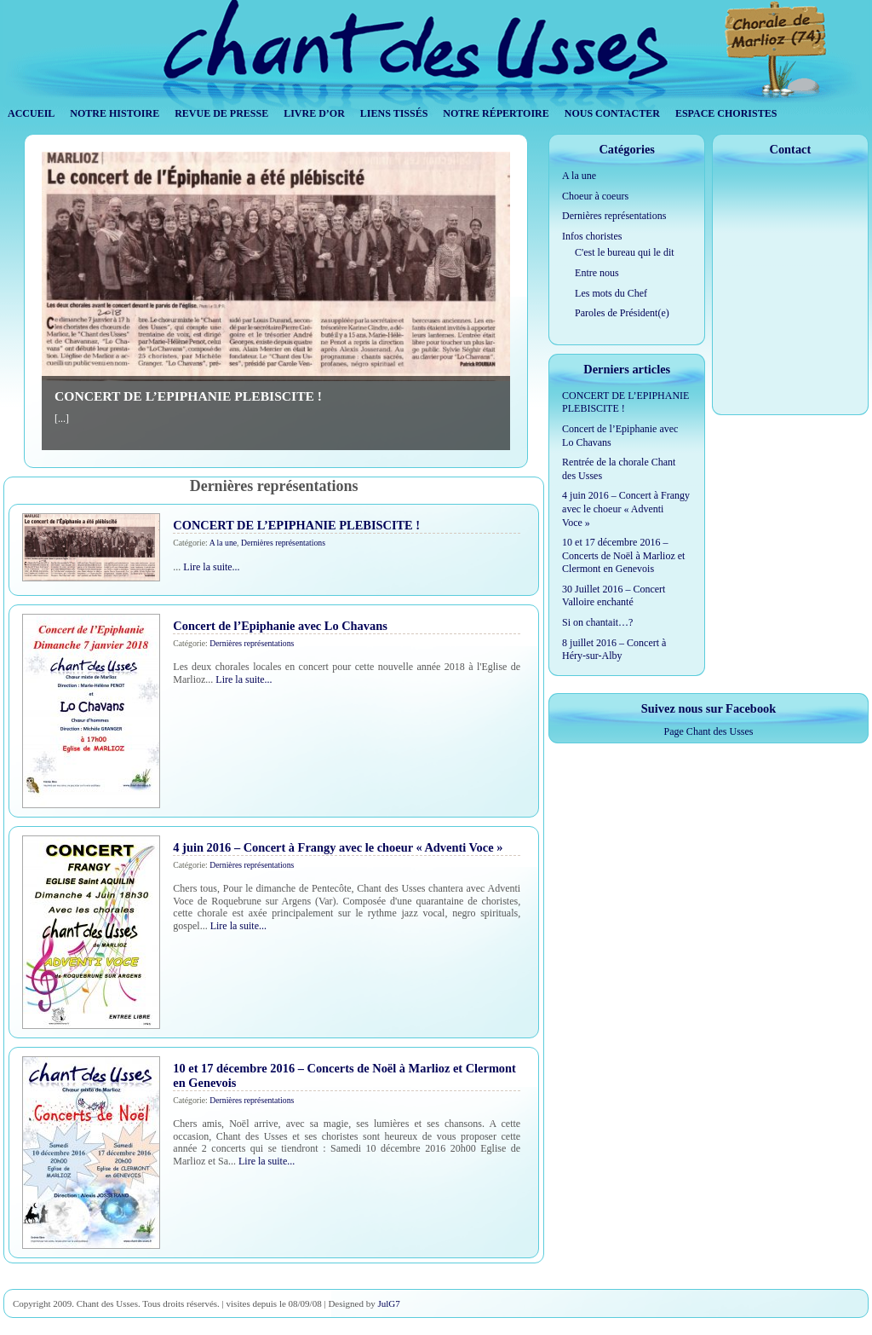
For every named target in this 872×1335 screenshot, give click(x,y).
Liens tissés (394, 113)
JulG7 (388, 1303)
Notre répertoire (495, 113)
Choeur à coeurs (595, 196)
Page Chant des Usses (709, 731)
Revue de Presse (221, 113)
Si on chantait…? (597, 622)
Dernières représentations (283, 542)
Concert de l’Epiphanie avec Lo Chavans (280, 626)
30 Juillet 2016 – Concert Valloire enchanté (613, 596)
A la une (223, 542)
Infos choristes (592, 236)
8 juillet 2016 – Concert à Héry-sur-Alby (614, 649)
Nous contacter (612, 113)
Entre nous (597, 273)
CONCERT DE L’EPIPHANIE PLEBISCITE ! (188, 396)
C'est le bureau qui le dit (624, 252)
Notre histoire (114, 113)
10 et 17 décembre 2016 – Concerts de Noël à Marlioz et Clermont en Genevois (623, 555)
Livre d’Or (314, 113)
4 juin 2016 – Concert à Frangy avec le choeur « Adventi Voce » (337, 847)
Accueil (31, 113)
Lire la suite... (211, 567)
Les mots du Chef (611, 293)
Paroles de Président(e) (622, 313)
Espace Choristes (726, 113)
